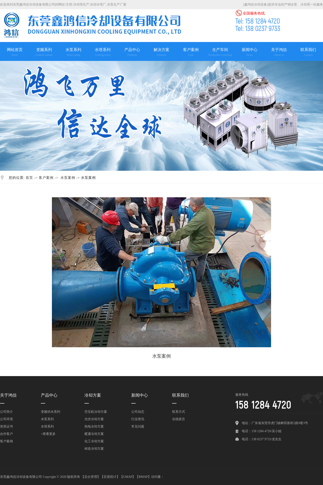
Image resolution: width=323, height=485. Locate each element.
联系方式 (178, 411)
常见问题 (137, 426)
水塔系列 (47, 426)
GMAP (127, 477)
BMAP (143, 477)
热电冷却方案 (94, 426)
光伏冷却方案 (94, 419)
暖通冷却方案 (94, 434)
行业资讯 (137, 419)
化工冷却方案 (94, 441)
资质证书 (6, 426)
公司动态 (137, 411)
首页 (29, 178)
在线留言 (178, 419)
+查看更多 (48, 434)
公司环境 (6, 419)
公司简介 (6, 411)
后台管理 (90, 477)
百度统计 (110, 477)
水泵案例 (67, 178)
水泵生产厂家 (116, 4)
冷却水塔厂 (98, 4)
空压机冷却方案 (95, 411)
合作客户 (6, 434)
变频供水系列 (50, 411)
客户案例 (46, 178)
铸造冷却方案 (94, 448)
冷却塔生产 (81, 4)
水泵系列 (47, 419)
